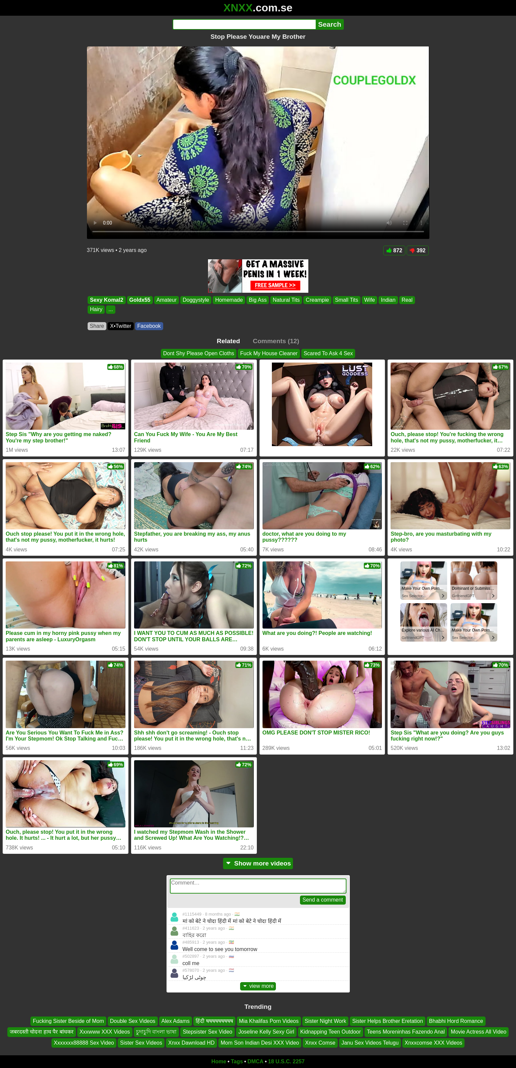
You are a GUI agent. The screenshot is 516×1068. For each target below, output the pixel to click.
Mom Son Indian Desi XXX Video (260, 1043)
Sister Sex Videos (141, 1043)
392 (418, 250)
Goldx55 (139, 300)
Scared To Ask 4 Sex (328, 353)
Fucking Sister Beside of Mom (68, 1021)
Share (97, 326)
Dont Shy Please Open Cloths (198, 353)
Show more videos (258, 863)
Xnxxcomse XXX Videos (433, 1043)
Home (218, 1061)
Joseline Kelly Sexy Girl (266, 1032)
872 (394, 250)
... (110, 309)
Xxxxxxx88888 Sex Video (84, 1043)
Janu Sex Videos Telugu (370, 1043)
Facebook (149, 326)
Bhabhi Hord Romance (456, 1021)
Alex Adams (176, 1021)
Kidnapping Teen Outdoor (330, 1032)
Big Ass (258, 300)
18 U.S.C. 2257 (286, 1061)
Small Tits (346, 300)
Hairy (96, 309)
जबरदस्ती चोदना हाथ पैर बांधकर (42, 1032)
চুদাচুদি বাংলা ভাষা (156, 1032)
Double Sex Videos (133, 1021)
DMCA (255, 1061)
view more (258, 986)
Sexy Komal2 (106, 300)
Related (228, 341)
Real (406, 300)
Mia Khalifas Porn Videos (269, 1021)
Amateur (166, 300)
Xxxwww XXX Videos (105, 1032)
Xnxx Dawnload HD (191, 1043)
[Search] (244, 24)
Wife (369, 300)
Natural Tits (286, 300)
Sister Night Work (325, 1021)
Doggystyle (196, 300)
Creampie (317, 300)
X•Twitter (120, 326)
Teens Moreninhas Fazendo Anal (406, 1032)
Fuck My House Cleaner (269, 353)
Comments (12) (276, 341)
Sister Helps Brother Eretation (387, 1021)
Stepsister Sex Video (207, 1032)
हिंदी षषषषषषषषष (214, 1021)
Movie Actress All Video (478, 1032)
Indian (388, 300)
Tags (237, 1061)
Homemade (229, 300)
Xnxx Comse (320, 1043)
